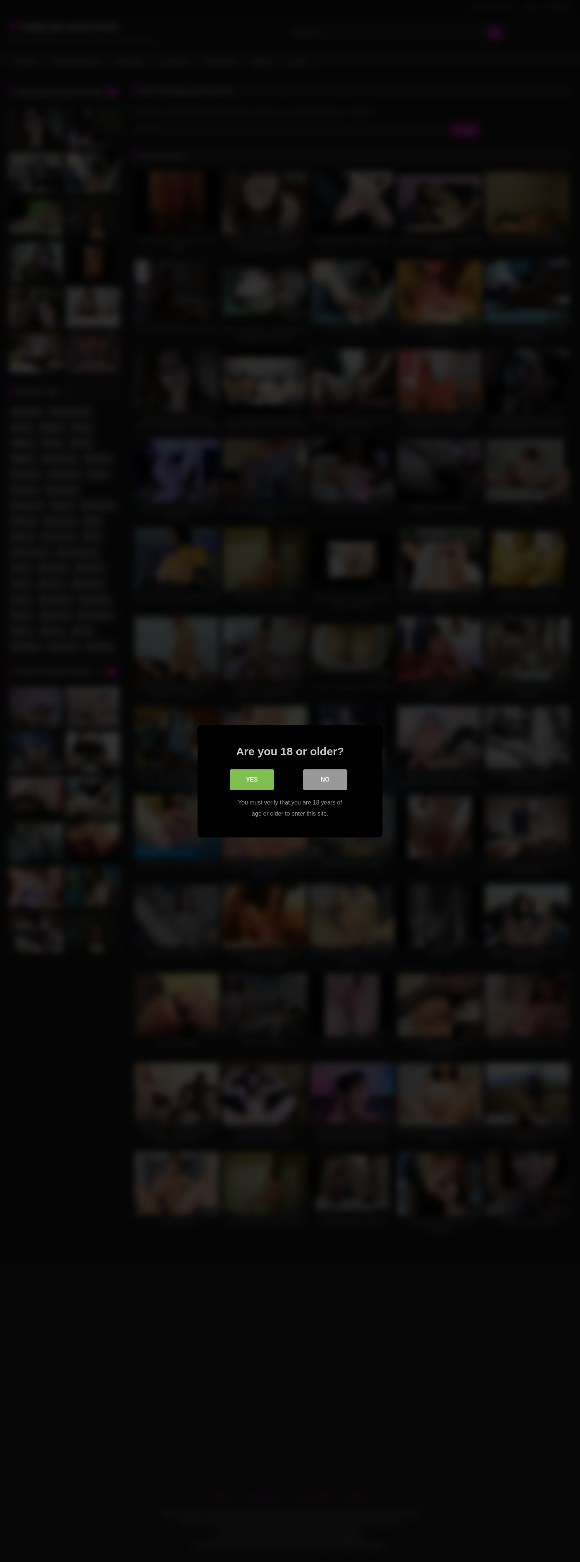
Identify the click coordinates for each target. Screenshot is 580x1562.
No (325, 779)
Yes (252, 779)
